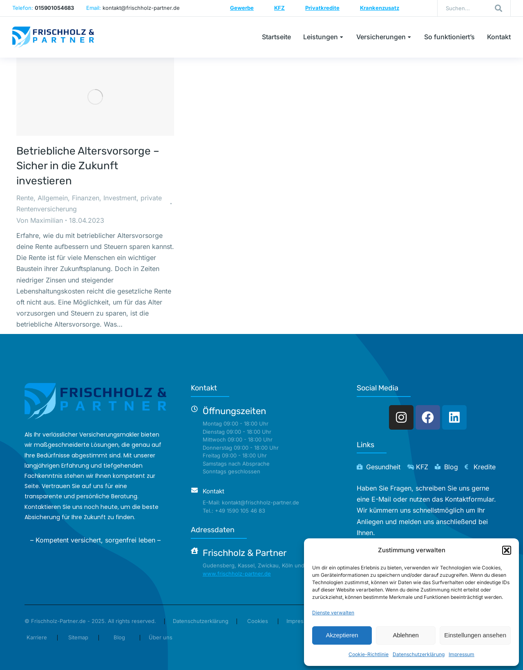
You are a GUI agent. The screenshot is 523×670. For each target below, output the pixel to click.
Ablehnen (405, 635)
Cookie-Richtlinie (369, 654)
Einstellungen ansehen (475, 635)
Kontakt (213, 491)
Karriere (37, 637)
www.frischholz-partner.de (237, 573)
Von (39, 220)
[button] (507, 550)
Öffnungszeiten (234, 411)
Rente (25, 198)
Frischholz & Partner (244, 552)
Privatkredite (322, 7)
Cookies (257, 621)
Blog (119, 637)
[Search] (498, 8)
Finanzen (85, 198)
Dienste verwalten (333, 612)
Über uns (160, 637)
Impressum (461, 654)
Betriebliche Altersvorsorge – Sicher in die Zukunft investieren (87, 166)
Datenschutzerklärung (419, 654)
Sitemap (78, 637)
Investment (119, 198)
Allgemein (53, 198)
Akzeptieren (342, 635)
